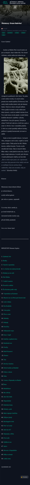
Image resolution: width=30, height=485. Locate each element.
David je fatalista (8, 364)
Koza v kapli (7, 335)
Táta (5, 359)
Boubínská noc (8, 343)
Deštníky (6, 318)
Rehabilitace (7, 388)
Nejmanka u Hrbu (8, 434)
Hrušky (5, 260)
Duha (5, 376)
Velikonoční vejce (9, 331)
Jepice (5, 446)
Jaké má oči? (7, 430)
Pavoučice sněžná (8, 285)
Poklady (6, 322)
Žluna (5, 384)
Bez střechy (7, 392)
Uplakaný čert (7, 256)
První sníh (7, 438)
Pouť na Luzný (7, 425)
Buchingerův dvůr (9, 421)
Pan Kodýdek (7, 306)
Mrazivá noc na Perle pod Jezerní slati (14, 298)
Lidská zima (7, 458)
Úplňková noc (8, 442)
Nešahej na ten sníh (8, 273)
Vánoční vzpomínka (8, 265)
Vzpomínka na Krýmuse (11, 293)
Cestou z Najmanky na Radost (12, 380)
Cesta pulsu (7, 310)
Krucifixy (6, 326)
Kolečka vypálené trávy (11, 339)
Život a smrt (7, 314)
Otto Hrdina (6, 277)
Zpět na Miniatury (5, 2)
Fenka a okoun (8, 372)
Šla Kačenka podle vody (10, 289)
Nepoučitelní (7, 401)
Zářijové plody (7, 417)
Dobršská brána (8, 405)
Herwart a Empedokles (10, 450)
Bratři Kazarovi (8, 351)
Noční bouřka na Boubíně (11, 368)
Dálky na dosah (7, 454)
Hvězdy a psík (7, 409)
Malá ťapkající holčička (10, 413)
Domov (6, 355)
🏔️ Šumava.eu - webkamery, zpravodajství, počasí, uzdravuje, (18, 2)
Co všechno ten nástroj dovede (11, 269)
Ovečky (6, 347)
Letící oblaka (7, 302)
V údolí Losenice (8, 281)
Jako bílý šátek (8, 397)
